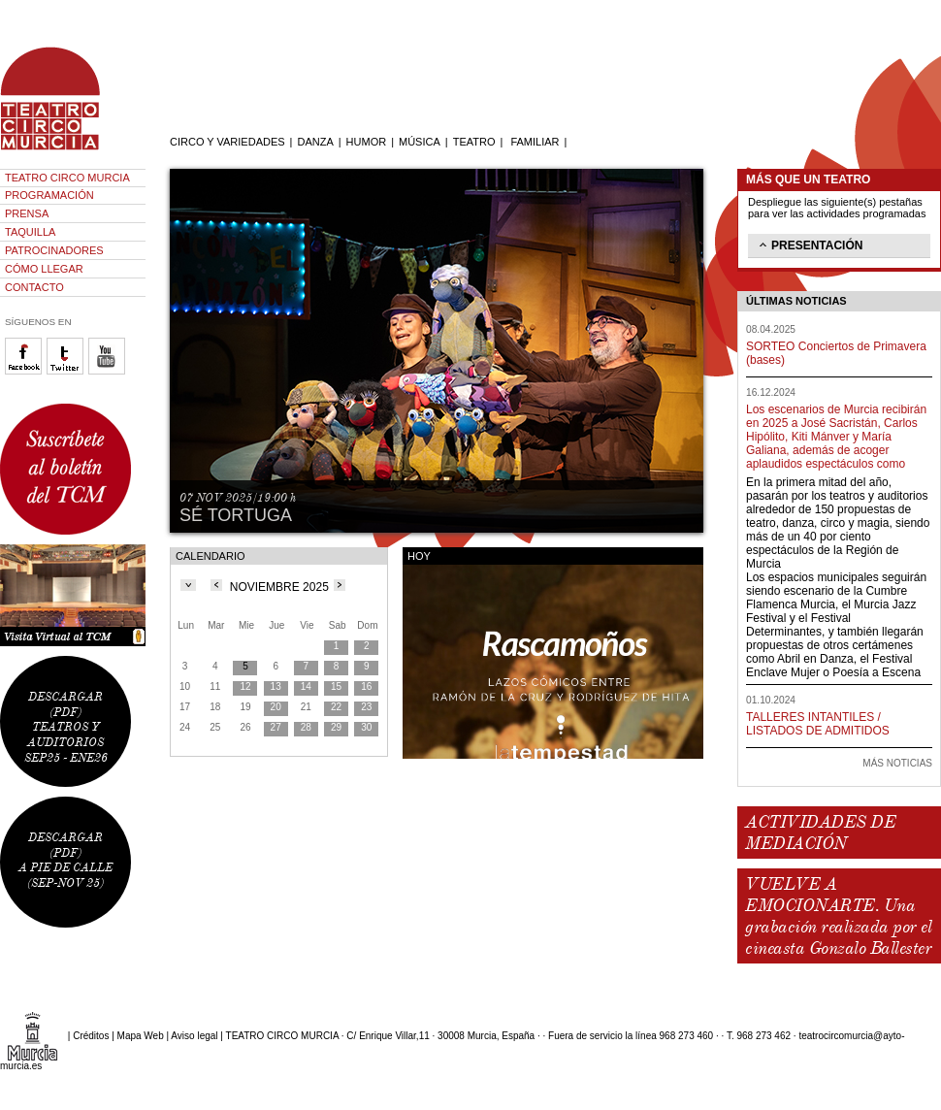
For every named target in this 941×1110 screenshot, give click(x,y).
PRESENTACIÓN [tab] (809, 244)
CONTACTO (34, 287)
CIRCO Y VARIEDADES (227, 141)
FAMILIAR (534, 141)
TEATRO (474, 141)
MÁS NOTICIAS (897, 763)
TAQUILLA (30, 232)
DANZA (315, 141)
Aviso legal (194, 1035)
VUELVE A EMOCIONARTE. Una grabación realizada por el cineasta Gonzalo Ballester (838, 916)
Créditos (91, 1035)
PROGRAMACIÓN (49, 195)
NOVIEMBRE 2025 (279, 587)
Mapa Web (140, 1035)
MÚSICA (419, 141)
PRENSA (27, 213)
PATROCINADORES (54, 250)
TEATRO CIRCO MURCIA (67, 177)
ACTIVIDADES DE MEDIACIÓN (820, 832)
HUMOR (366, 141)
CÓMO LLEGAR (44, 269)
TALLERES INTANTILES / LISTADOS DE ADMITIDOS (818, 723)
